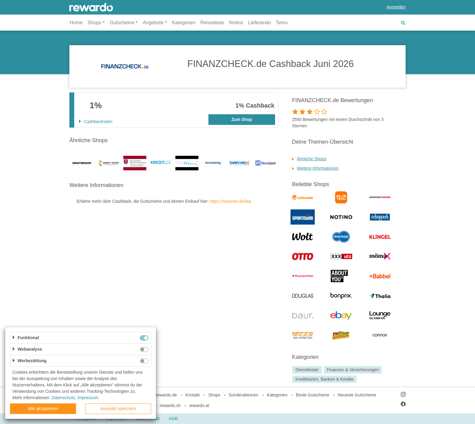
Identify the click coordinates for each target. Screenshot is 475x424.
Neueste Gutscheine (357, 394)
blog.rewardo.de (162, 394)
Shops (214, 394)
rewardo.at (199, 405)
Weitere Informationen (317, 168)
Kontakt (192, 394)
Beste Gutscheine (313, 394)
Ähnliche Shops (311, 158)
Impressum (88, 397)
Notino (236, 22)
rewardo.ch (170, 405)
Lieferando (259, 22)
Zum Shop (241, 119)
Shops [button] (94, 22)
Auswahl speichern (118, 408)
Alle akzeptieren (43, 408)
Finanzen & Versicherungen (353, 369)
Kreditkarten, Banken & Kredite (324, 379)
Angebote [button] (153, 22)
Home (76, 22)
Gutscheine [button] (122, 22)
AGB (173, 418)
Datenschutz (63, 397)
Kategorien (183, 22)
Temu (281, 22)
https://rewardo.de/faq (230, 201)
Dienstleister (307, 369)
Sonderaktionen (243, 394)
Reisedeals (212, 22)
